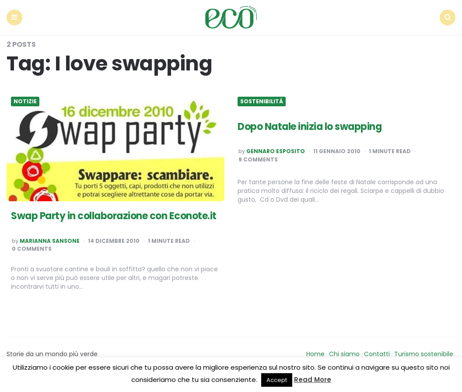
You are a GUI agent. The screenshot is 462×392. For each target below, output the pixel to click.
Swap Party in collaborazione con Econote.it (114, 216)
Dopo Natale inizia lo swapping (310, 126)
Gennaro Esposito (275, 151)
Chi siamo (344, 354)
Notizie (25, 101)
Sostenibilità (261, 101)
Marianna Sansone (50, 241)
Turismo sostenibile (423, 354)
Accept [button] (276, 380)
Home (315, 354)
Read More (312, 379)
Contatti (377, 354)
